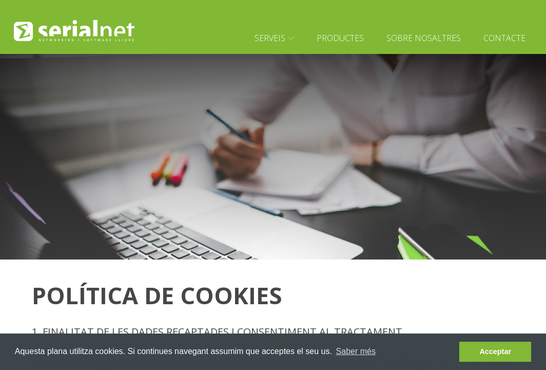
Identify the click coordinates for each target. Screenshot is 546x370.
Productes (340, 38)
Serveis (274, 38)
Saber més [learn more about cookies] (356, 351)
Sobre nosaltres (423, 38)
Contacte (504, 38)
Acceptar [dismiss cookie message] (495, 351)
